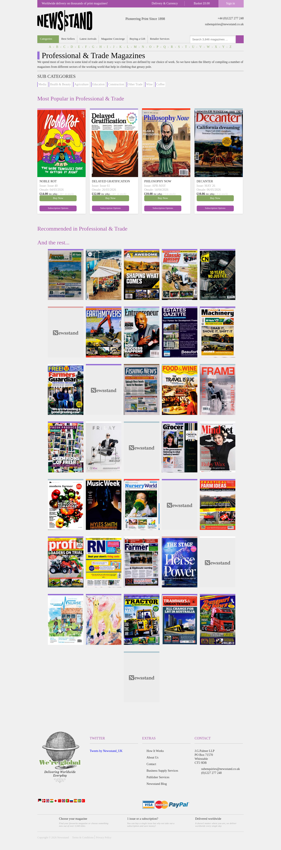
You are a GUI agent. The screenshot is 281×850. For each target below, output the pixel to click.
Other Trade (135, 84)
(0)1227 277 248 (211, 773)
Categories (46, 38)
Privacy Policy (103, 837)
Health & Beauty (60, 84)
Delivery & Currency (165, 3)
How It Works (155, 751)
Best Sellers (68, 38)
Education (98, 84)
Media (42, 84)
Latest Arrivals (88, 38)
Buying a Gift (139, 38)
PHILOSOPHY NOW (157, 181)
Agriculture (81, 84)
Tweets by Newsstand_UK (106, 751)
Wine (149, 84)
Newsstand (63, 837)
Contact (151, 764)
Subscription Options (72, 208)
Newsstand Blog (157, 783)
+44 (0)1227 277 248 (231, 18)
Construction (116, 84)
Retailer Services (161, 38)
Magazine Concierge (114, 38)
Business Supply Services (162, 770)
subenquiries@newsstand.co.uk (224, 24)
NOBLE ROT (48, 181)
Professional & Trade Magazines (93, 55)
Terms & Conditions (83, 837)
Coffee (160, 84)
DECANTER (205, 181)
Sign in (230, 3)
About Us (153, 757)
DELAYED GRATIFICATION (111, 181)
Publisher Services (158, 777)
